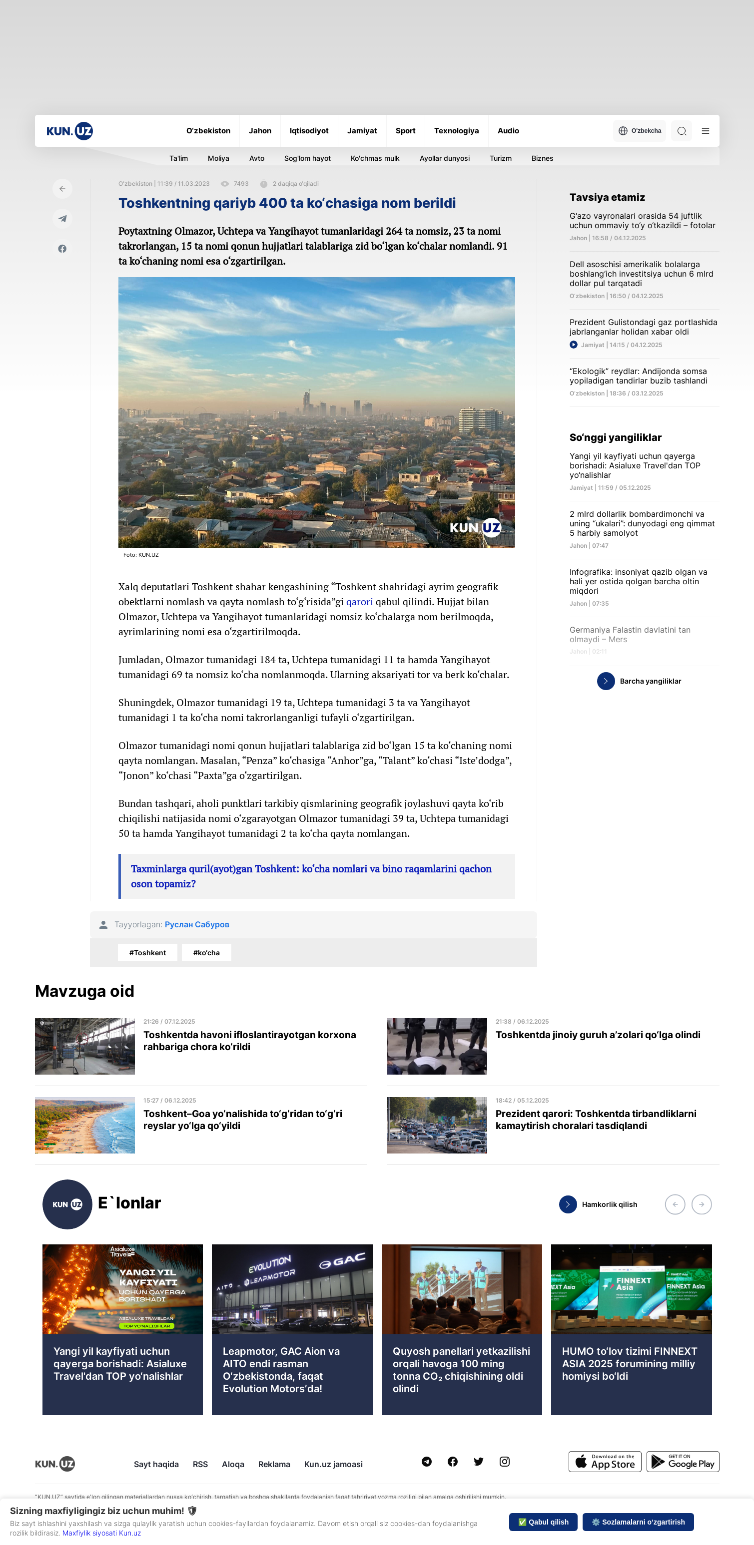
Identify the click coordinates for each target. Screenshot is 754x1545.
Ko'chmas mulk (375, 158)
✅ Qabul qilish (543, 1522)
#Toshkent (147, 952)
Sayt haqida (156, 1464)
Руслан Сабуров (197, 924)
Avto (256, 158)
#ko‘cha (206, 952)
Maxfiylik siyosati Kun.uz (101, 1533)
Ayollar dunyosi (445, 158)
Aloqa (233, 1464)
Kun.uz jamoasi (333, 1464)
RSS (200, 1464)
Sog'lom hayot (307, 158)
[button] (675, 1204)
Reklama (274, 1464)
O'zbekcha (640, 131)
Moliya (218, 158)
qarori (359, 601)
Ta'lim (178, 158)
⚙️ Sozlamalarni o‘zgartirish (638, 1522)
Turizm (501, 158)
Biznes (543, 158)
